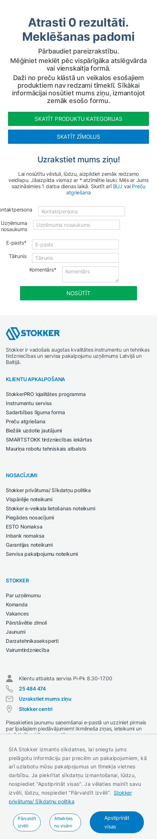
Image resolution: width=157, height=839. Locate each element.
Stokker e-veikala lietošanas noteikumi (50, 508)
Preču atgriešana (25, 421)
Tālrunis (17, 256)
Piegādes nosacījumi (30, 517)
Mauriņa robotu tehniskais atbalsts (46, 449)
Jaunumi (15, 632)
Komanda (17, 604)
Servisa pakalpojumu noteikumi (42, 554)
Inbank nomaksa (25, 536)
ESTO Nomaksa (24, 526)
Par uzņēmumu (23, 595)
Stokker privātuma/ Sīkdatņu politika (48, 490)
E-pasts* (16, 243)
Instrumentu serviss (29, 403)
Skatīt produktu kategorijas (78, 118)
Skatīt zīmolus (78, 136)
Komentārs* (42, 269)
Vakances (17, 613)
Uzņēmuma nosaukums (14, 226)
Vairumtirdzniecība (27, 650)
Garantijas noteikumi (29, 545)
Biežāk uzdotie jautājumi (34, 430)
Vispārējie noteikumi (29, 499)
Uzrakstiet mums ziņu (45, 699)
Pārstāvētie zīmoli (26, 623)
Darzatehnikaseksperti (32, 641)
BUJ (118, 186)
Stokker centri (36, 709)
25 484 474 (32, 688)
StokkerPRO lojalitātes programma (46, 394)
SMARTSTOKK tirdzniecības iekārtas (49, 439)
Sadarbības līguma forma (35, 412)
